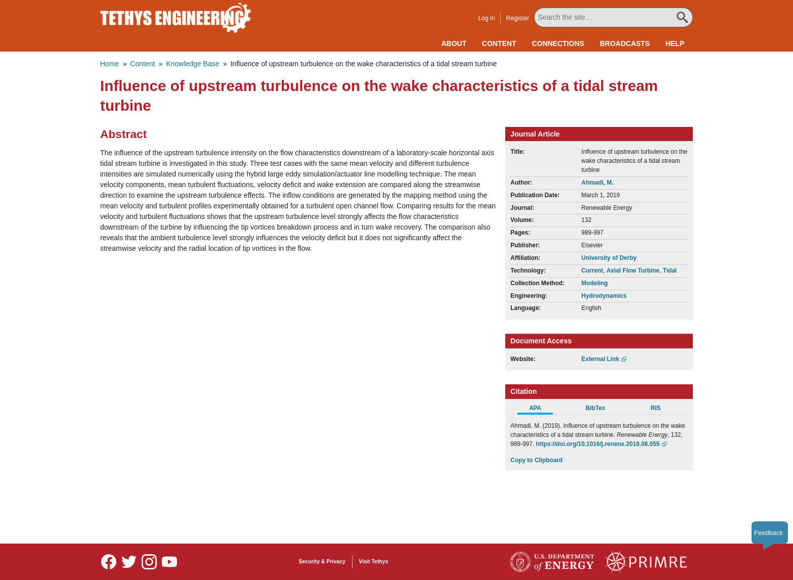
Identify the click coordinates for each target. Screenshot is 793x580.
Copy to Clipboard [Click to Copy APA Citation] (536, 460)
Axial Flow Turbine (632, 270)
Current (592, 270)
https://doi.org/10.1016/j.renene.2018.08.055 (598, 444)
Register (518, 18)
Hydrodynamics (604, 295)
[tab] (540, 409)
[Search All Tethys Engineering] (613, 17)
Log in (486, 18)
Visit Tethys (373, 561)
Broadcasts (625, 43)
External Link (601, 359)
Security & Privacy (322, 561)
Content (499, 43)
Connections (558, 43)
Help (675, 43)
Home (109, 64)
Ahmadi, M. (597, 182)
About (453, 43)
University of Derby (609, 257)
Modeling (595, 283)
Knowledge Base (192, 64)
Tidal (670, 270)
